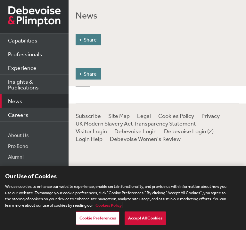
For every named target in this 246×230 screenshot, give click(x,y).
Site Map (119, 115)
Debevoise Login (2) (189, 130)
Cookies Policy (176, 115)
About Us (18, 135)
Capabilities (22, 40)
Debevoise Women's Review (145, 138)
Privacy (210, 115)
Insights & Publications (23, 84)
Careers (18, 114)
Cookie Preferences (97, 218)
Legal (144, 115)
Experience (22, 67)
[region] (123, 198)
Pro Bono (18, 146)
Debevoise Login (135, 130)
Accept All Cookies (145, 218)
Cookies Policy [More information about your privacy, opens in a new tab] (108, 205)
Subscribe (88, 115)
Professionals (25, 53)
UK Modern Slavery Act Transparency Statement (136, 123)
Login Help (89, 138)
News (15, 100)
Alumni (16, 157)
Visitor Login (91, 130)
